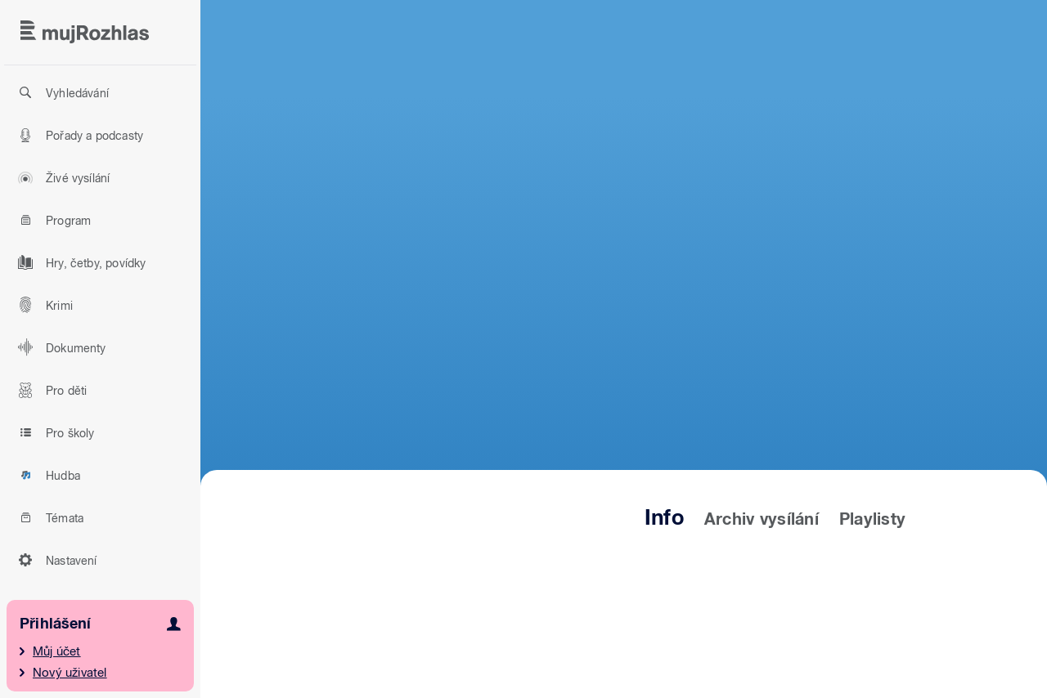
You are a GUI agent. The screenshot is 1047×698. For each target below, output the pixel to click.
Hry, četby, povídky (79, 262)
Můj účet (57, 651)
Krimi (43, 305)
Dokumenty (59, 347)
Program (52, 220)
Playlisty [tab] (872, 519)
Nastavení (55, 560)
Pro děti (50, 390)
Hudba (46, 475)
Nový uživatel (70, 672)
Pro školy (54, 432)
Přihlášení (55, 623)
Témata (48, 517)
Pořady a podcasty (78, 135)
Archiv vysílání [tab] (761, 519)
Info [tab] (664, 517)
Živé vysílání (61, 177)
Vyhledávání (61, 92)
